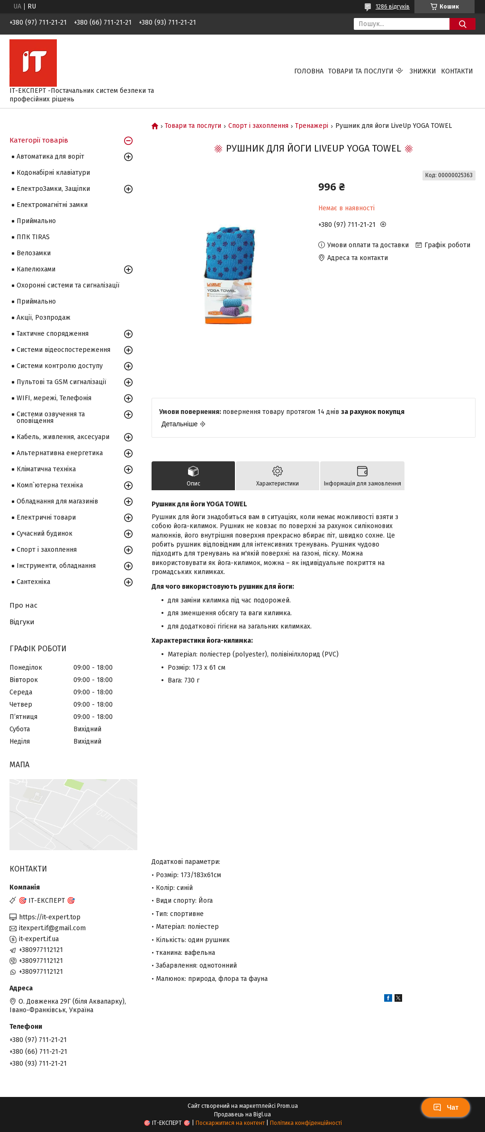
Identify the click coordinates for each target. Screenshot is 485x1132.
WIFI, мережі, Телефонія (54, 398)
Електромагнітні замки (52, 205)
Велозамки (34, 253)
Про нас (23, 605)
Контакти (457, 71)
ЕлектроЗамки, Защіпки (53, 189)
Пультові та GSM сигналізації (61, 382)
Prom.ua (287, 1106)
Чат (445, 1107)
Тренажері (311, 126)
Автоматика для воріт (50, 157)
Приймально (36, 221)
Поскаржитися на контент (230, 1123)
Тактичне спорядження (53, 334)
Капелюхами (36, 269)
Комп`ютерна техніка (50, 485)
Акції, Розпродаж (44, 318)
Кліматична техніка (46, 469)
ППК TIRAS (33, 237)
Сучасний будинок (44, 534)
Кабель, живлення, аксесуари (63, 437)
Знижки (423, 71)
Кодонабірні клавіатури (53, 173)
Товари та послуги (361, 71)
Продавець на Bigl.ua (242, 1114)
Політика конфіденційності (306, 1123)
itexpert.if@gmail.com (52, 928)
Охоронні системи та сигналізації (68, 285)
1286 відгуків (393, 6)
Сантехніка (33, 582)
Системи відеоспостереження (63, 350)
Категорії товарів (38, 140)
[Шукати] (462, 24)
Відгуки (22, 622)
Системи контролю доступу (60, 366)
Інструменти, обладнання (56, 566)
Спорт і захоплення (258, 126)
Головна (308, 71)
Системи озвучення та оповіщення (51, 417)
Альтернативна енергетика (60, 453)
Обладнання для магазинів (57, 501)
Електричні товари (46, 517)
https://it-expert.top (50, 917)
